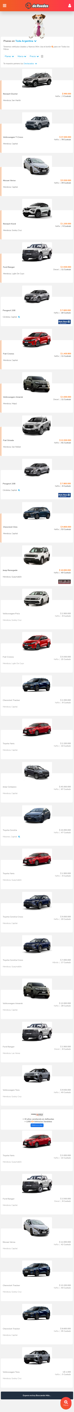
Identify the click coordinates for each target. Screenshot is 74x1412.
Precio (35, 56)
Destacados (30, 63)
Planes (10, 56)
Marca (22, 56)
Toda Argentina (26, 41)
